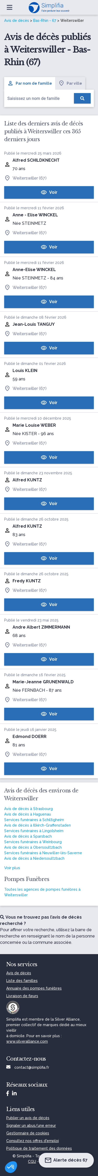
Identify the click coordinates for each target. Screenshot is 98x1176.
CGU (32, 1161)
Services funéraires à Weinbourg (33, 842)
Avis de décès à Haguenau (27, 814)
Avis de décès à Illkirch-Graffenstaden (37, 825)
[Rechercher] (82, 98)
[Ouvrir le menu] (9, 7)
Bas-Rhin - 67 (44, 20)
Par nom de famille (29, 83)
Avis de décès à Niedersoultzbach (34, 858)
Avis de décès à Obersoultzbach (33, 847)
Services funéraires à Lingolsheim (34, 831)
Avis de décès (16, 20)
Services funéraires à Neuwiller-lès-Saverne (43, 853)
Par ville (70, 83)
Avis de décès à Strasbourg (28, 809)
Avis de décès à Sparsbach (28, 836)
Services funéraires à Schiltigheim (34, 820)
